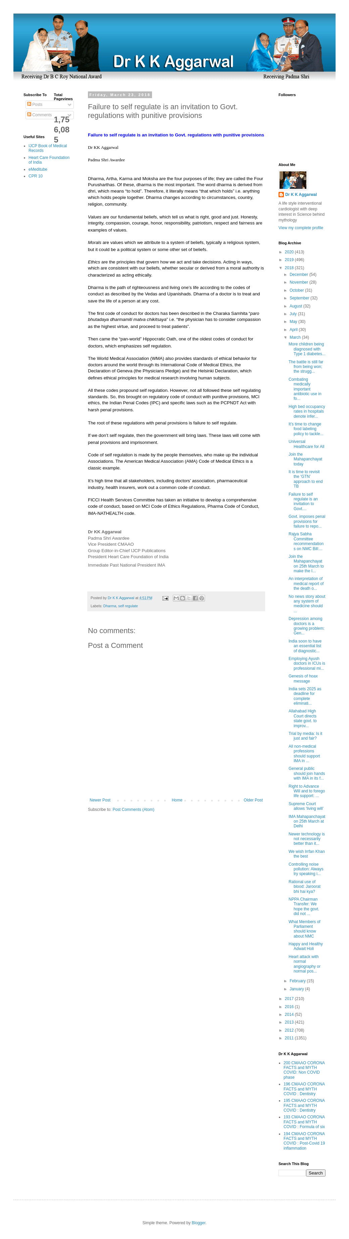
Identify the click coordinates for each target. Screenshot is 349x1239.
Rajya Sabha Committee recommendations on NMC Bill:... (306, 541)
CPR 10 (36, 176)
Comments (39, 115)
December (299, 274)
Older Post (253, 800)
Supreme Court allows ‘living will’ (306, 806)
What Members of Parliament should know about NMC (304, 929)
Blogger (198, 1223)
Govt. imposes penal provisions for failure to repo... (307, 521)
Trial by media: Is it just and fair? (305, 736)
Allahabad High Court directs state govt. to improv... (303, 718)
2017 (290, 998)
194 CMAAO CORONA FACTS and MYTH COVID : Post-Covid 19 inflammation (304, 1141)
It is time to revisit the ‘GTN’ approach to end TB (306, 479)
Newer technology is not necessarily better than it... (307, 839)
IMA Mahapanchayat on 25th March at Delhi (307, 821)
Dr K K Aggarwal (301, 194)
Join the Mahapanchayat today (305, 459)
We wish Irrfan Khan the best (307, 854)
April (294, 329)
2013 (290, 1022)
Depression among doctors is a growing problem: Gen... (307, 625)
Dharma (109, 606)
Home (177, 800)
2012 (290, 1030)
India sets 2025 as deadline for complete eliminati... (305, 696)
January (297, 989)
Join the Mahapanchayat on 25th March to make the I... (306, 563)
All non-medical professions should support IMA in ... (304, 753)
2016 (290, 1006)
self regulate (128, 606)
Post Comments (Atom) (133, 809)
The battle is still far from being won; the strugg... (306, 367)
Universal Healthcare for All (306, 444)
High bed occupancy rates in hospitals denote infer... (307, 411)
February (298, 981)
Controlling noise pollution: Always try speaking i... (306, 869)
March (296, 337)
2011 (290, 1038)
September (300, 298)
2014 (290, 1014)
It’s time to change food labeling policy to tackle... (306, 429)
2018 (290, 267)
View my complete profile (301, 227)
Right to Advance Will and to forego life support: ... (307, 791)
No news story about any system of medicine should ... (307, 603)
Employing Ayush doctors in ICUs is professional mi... (307, 663)
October (297, 290)
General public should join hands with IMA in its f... (307, 773)
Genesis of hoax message (303, 678)
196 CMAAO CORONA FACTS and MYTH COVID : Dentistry (304, 1089)
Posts (34, 104)
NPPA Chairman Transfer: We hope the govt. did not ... (304, 906)
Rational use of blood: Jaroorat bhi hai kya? (304, 886)
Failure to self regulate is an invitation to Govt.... (303, 501)
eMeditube (38, 169)
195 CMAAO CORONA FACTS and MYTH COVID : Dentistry (304, 1105)
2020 (290, 252)
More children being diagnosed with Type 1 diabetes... (307, 349)
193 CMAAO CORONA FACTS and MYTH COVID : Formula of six (304, 1122)
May (294, 321)
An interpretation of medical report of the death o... (306, 583)
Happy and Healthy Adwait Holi (306, 946)
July (294, 314)
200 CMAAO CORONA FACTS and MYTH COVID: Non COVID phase (304, 1070)
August (296, 306)
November (299, 282)
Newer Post (100, 800)
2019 (290, 259)
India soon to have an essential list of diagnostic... (305, 646)
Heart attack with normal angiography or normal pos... (304, 964)
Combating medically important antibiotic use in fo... (305, 389)
